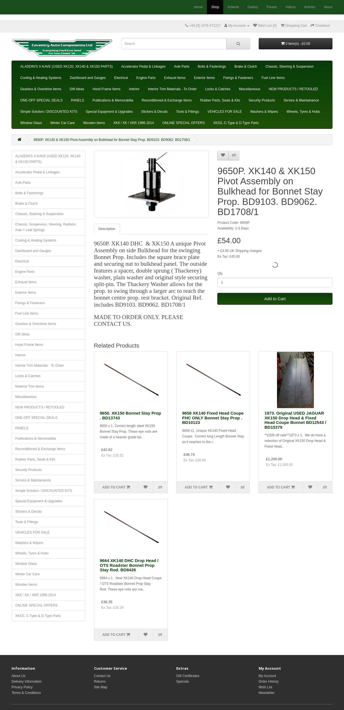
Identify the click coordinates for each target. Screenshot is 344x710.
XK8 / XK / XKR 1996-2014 (133, 123)
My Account (267, 676)
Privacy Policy (22, 687)
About (328, 7)
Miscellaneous (249, 89)
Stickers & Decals (154, 112)
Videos (290, 7)
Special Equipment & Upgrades (109, 112)
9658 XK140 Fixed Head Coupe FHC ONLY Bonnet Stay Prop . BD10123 (213, 418)
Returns (100, 682)
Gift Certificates (187, 676)
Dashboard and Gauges (88, 78)
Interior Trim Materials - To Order (172, 89)
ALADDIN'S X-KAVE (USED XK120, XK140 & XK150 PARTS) (66, 66)
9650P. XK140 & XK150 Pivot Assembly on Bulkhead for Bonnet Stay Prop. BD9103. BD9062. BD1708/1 (111, 140)
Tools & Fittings (187, 112)
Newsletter (267, 693)
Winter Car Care (62, 123)
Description (107, 229)
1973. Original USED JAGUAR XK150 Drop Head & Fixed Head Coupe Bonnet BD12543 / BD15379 (295, 420)
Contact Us (102, 676)
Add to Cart (275, 298)
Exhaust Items (175, 78)
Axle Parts (181, 66)
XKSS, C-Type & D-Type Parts (236, 123)
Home (198, 7)
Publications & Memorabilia (113, 100)
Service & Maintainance (301, 100)
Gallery (252, 7)
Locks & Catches (218, 89)
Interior (134, 89)
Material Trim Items (29, 386)
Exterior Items (204, 78)
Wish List (265, 687)
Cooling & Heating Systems (40, 78)
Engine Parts (146, 78)
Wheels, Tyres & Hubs (303, 112)
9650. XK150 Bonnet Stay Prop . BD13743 (130, 415)
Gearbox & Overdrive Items (40, 89)
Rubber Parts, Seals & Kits (220, 100)
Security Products (262, 100)
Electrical (121, 78)
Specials (182, 682)
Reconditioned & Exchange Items (166, 100)
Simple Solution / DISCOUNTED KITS (48, 112)
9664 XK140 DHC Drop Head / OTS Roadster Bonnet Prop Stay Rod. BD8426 (129, 565)
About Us (18, 676)
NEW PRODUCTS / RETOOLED (293, 89)
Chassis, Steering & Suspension (289, 66)
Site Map (100, 687)
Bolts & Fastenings (212, 66)
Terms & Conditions (26, 693)
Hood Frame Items (106, 89)
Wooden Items (94, 123)
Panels (272, 7)
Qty (220, 273)
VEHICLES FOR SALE (224, 112)
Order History (269, 682)
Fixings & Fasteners (238, 78)
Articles (309, 7)
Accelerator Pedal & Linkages (143, 66)
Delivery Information (27, 682)
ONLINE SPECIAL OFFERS (183, 123)
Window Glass (31, 123)
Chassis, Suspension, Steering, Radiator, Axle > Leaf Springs (46, 227)
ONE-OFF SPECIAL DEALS (41, 100)
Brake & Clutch (245, 66)
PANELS (77, 100)
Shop (215, 7)
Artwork (233, 7)
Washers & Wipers (264, 112)
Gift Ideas (77, 89)
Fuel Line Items (273, 78)
